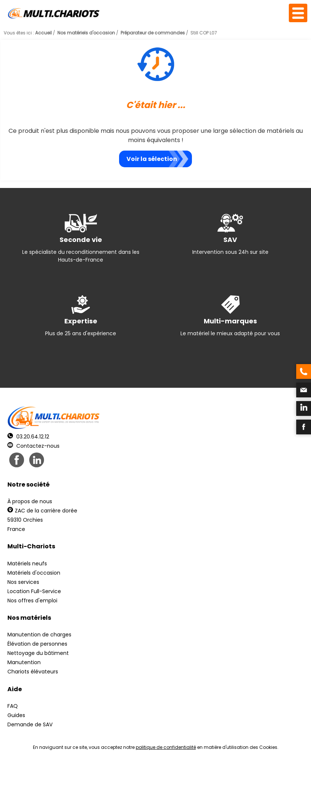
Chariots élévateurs (32, 671)
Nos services (23, 582)
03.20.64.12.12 (28, 436)
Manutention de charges (39, 634)
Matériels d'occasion (33, 572)
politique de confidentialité (166, 747)
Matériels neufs (27, 563)
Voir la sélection (151, 159)
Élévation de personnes (37, 644)
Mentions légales (154, 772)
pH (268, 772)
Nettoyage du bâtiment (38, 653)
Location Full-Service (34, 591)
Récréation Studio (213, 772)
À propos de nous (29, 501)
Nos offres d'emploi (32, 600)
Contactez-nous (33, 446)
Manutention (24, 662)
